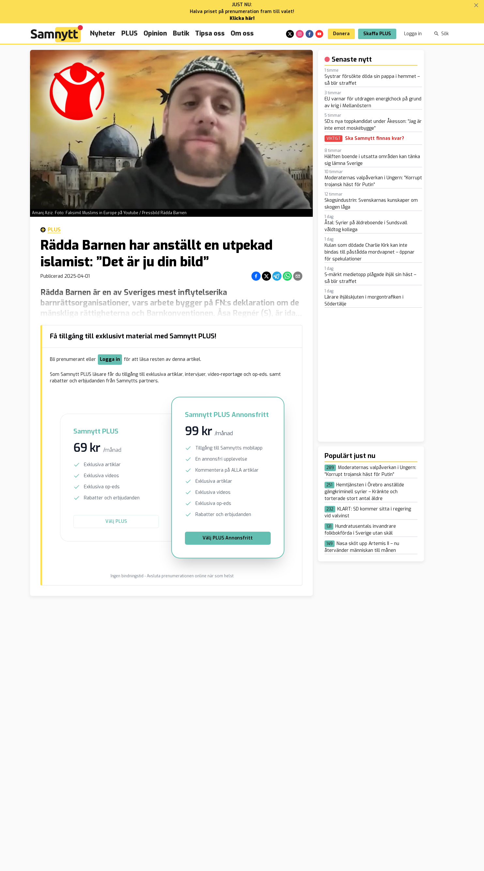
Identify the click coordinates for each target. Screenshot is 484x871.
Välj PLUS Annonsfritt (228, 538)
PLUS (129, 33)
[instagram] (300, 34)
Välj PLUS (116, 521)
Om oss (242, 33)
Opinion (155, 33)
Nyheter (102, 33)
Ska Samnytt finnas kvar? (374, 138)
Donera (341, 34)
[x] (290, 34)
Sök (441, 34)
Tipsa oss (210, 33)
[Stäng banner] (476, 5)
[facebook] (309, 34)
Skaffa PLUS (377, 34)
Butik (181, 33)
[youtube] (319, 34)
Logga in (413, 34)
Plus (50, 229)
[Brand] (57, 33)
